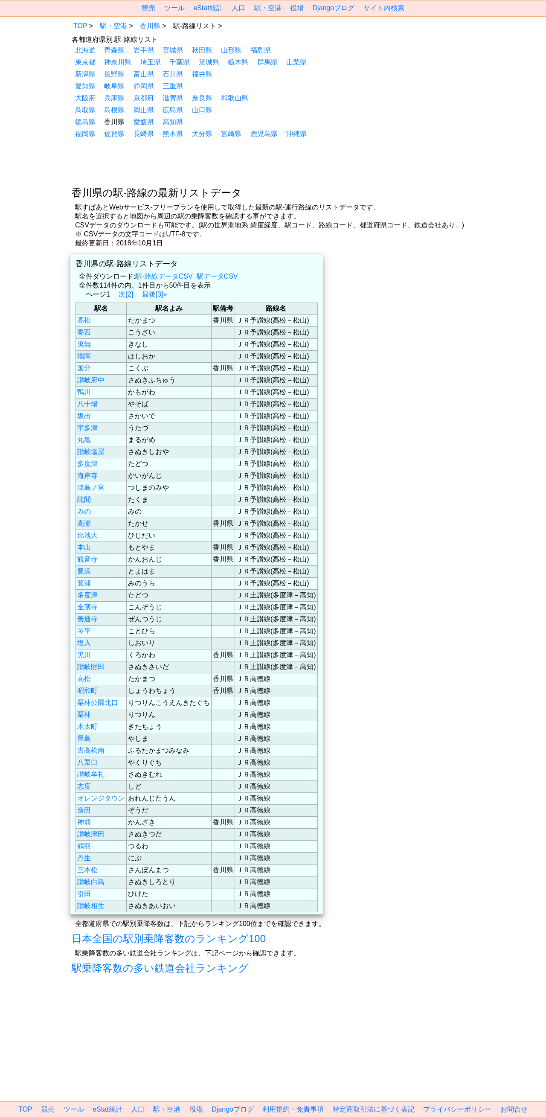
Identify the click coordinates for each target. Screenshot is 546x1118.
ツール (174, 8)
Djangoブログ (333, 8)
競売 (148, 8)
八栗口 (87, 762)
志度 (84, 786)
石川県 (173, 74)
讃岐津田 (91, 834)
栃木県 (238, 62)
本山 (84, 547)
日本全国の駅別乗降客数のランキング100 (169, 938)
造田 (84, 810)
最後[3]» (154, 294)
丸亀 (84, 439)
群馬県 (267, 62)
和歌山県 (234, 98)
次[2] (126, 294)
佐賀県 (114, 133)
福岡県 (85, 133)
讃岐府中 (91, 380)
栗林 (84, 714)
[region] (273, 161)
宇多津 (87, 427)
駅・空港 (268, 8)
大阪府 (85, 98)
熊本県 (173, 133)
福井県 (202, 74)
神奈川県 (117, 62)
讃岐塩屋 (91, 451)
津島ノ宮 (91, 487)
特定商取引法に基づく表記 (374, 1109)
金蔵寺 (87, 607)
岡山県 (144, 110)
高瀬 (84, 523)
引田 (84, 893)
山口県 (202, 110)
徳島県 (85, 121)
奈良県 (202, 98)
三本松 (87, 869)
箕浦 (84, 583)
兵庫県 (114, 98)
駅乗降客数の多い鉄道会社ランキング (160, 968)
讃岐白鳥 (91, 881)
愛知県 (85, 86)
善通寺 (87, 619)
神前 (84, 822)
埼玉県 (150, 62)
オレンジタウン (101, 798)
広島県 (173, 110)
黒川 (84, 654)
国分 (84, 368)
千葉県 (179, 62)
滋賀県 (173, 98)
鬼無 (84, 344)
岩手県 (144, 50)
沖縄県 (296, 133)
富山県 (144, 74)
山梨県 (296, 62)
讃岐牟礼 (91, 774)
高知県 (173, 121)
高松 (84, 320)
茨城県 (209, 62)
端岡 (84, 356)
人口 (238, 8)
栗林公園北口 (97, 702)
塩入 (84, 642)
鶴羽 (84, 846)
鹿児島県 (264, 133)
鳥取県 (85, 110)
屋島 (84, 738)
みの (84, 511)
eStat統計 (208, 8)
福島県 (260, 50)
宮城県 (173, 50)
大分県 (202, 133)
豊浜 (84, 571)
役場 (297, 8)
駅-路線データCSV (163, 276)
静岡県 (144, 86)
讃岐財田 (91, 666)
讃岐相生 (91, 905)
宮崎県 (231, 133)
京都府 (144, 98)
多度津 (87, 463)
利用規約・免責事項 (293, 1109)
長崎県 (144, 133)
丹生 (84, 858)
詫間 (84, 499)
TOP (80, 25)
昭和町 (87, 690)
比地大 (87, 535)
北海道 (85, 50)
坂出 (84, 415)
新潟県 (85, 74)
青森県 (114, 50)
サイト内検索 (383, 8)
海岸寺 (87, 475)
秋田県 (202, 50)
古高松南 (91, 750)
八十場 (87, 404)
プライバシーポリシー (457, 1109)
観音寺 (87, 559)
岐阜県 (114, 86)
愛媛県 (144, 121)
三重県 (173, 86)
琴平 (84, 631)
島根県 (114, 110)
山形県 (231, 50)
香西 (84, 332)
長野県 (114, 74)
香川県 (150, 25)
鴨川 (84, 392)
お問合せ (514, 1109)
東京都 (85, 62)
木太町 (87, 726)
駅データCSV (217, 276)
